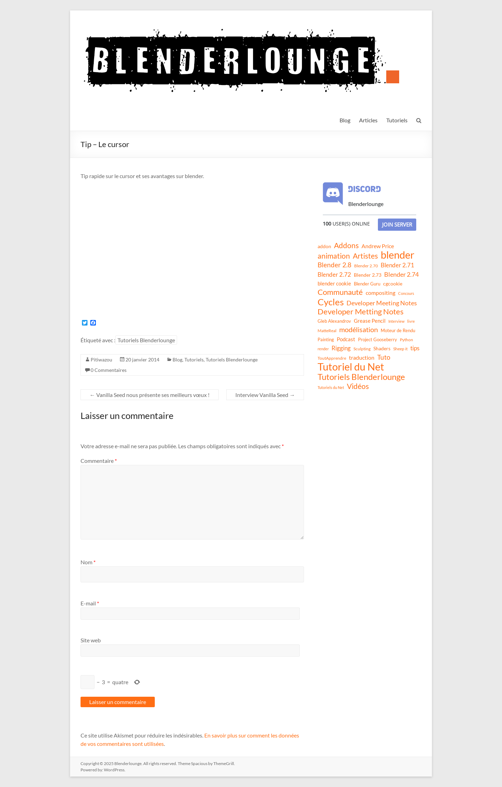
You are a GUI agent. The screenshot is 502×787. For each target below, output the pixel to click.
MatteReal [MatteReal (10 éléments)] (327, 330)
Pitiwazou (101, 359)
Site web (91, 640)
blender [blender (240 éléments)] (397, 255)
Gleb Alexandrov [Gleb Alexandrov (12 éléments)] (334, 321)
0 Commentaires (109, 370)
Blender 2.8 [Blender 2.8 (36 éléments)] (334, 265)
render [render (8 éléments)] (323, 348)
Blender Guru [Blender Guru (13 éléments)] (367, 283)
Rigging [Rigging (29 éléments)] (341, 348)
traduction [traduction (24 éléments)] (361, 357)
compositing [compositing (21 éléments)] (380, 293)
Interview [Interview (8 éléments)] (396, 321)
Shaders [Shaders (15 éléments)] (381, 348)
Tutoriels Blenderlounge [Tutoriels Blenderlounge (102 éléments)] (361, 377)
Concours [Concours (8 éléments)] (406, 293)
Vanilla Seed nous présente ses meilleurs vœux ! (150, 394)
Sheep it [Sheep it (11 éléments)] (400, 348)
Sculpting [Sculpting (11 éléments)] (362, 348)
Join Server (397, 224)
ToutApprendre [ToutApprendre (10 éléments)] (332, 358)
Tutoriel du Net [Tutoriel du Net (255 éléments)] (351, 366)
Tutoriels (397, 120)
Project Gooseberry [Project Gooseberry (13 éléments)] (377, 339)
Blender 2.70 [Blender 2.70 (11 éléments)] (366, 265)
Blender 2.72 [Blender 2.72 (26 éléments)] (334, 274)
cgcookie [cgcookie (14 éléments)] (392, 283)
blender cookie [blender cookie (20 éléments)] (334, 283)
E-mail (90, 603)
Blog (345, 120)
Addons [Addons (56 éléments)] (346, 245)
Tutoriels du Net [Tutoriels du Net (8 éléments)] (331, 387)
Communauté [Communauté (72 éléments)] (340, 292)
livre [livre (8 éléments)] (411, 321)
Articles (368, 120)
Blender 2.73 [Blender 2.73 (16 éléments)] (367, 275)
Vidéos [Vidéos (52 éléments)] (358, 386)
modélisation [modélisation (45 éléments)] (358, 330)
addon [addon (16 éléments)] (324, 246)
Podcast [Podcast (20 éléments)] (346, 339)
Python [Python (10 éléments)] (406, 339)
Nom (88, 562)
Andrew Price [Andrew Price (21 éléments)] (378, 246)
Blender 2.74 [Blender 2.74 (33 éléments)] (401, 274)
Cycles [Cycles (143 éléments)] (331, 302)
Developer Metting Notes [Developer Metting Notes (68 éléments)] (361, 311)
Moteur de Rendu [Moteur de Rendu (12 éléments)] (398, 330)
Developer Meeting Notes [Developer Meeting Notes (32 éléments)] (382, 303)
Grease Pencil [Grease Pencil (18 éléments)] (370, 321)
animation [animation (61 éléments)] (334, 256)
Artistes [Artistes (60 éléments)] (365, 256)
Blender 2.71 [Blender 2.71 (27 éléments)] (397, 265)
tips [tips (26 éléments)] (414, 348)
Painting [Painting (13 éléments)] (326, 339)
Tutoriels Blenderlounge (146, 340)
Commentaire (99, 460)
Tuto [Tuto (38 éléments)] (383, 357)
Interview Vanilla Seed (265, 394)
